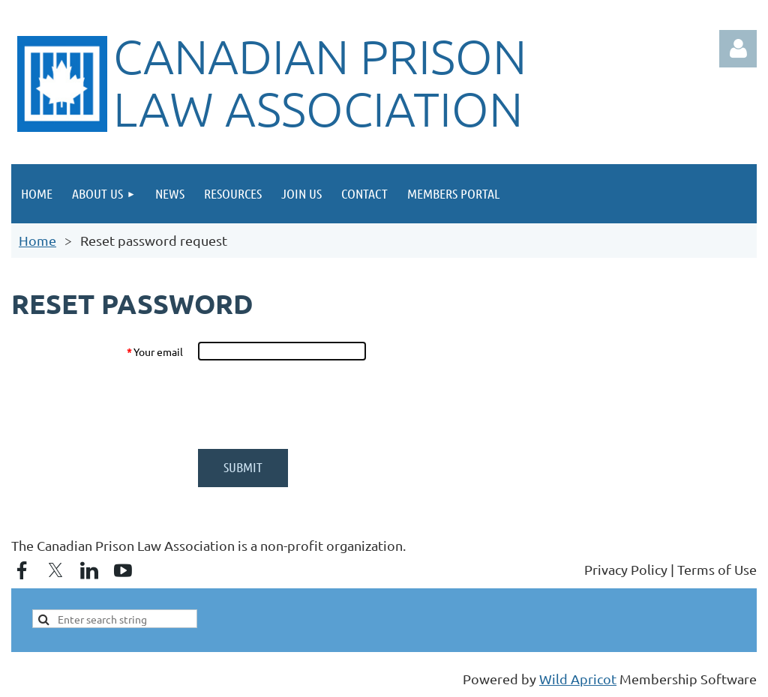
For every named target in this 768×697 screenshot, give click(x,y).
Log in (738, 48)
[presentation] (311, 404)
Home (37, 240)
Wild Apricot (577, 679)
